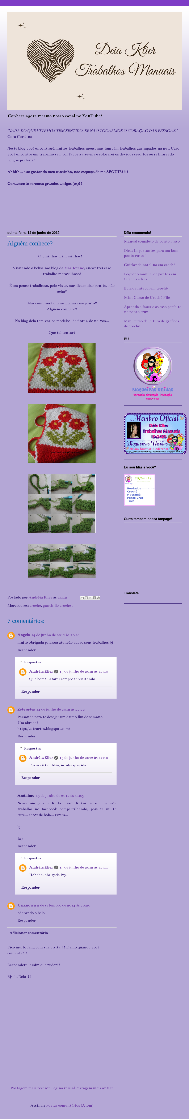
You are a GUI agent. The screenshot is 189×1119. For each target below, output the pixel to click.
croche (35, 605)
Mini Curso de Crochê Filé (147, 297)
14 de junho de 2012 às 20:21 (55, 635)
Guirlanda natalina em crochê (149, 264)
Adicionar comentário (28, 933)
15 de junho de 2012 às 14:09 (59, 795)
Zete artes (26, 709)
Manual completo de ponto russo (152, 241)
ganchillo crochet (58, 605)
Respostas (32, 662)
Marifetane (74, 268)
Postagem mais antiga (94, 1088)
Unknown (26, 905)
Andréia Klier (41, 671)
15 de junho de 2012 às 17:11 (83, 867)
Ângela (23, 635)
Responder (26, 650)
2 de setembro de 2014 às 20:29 (63, 905)
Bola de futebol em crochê (146, 288)
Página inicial (63, 1088)
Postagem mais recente (30, 1088)
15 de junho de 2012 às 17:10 (83, 671)
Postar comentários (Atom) (69, 1105)
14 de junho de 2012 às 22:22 (60, 709)
